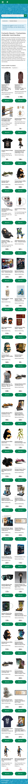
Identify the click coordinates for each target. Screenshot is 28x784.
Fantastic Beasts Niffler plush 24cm (6, 442)
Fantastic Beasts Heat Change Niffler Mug (6, 585)
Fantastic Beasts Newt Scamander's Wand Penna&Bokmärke (6, 120)
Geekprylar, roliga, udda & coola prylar (14, 8)
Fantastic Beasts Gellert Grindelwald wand (20, 384)
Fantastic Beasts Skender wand (5, 182)
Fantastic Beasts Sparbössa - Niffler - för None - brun (7, 242)
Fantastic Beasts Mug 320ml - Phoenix (20, 328)
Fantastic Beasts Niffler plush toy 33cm (20, 182)
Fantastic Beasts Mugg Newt (20, 209)
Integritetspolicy (4, 782)
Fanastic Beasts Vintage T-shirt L (7, 151)
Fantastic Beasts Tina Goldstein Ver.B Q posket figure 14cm (20, 585)
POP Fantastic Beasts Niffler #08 (6, 328)
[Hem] (7, 2)
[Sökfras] (12, 15)
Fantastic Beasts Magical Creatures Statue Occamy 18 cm (20, 643)
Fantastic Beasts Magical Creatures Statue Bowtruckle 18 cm (21, 614)
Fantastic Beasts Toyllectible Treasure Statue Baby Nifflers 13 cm (20, 730)
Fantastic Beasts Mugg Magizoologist (20, 119)
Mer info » (7, 100)
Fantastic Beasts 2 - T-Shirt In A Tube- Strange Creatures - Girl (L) (7, 385)
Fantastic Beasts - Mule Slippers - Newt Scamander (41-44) (20, 300)
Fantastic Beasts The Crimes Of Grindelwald (6, 557)
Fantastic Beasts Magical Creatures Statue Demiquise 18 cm (7, 499)
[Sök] (25, 15)
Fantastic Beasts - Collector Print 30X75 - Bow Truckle (20, 701)
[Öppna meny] (2, 2)
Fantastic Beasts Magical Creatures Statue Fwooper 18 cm (20, 672)
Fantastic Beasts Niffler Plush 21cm (6, 643)
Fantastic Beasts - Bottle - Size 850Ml (7, 299)
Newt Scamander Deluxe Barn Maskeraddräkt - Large (7, 760)
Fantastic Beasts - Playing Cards (19, 355)
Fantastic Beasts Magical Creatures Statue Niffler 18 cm (19, 414)
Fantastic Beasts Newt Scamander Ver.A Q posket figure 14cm (20, 151)
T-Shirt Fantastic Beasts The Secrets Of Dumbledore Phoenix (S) (7, 730)
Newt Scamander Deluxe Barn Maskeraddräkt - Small (20, 760)
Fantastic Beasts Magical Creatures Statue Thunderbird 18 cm (20, 499)
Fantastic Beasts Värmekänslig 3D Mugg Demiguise (6, 210)
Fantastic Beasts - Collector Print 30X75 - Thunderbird (20, 529)
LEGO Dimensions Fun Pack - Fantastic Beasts (20, 241)
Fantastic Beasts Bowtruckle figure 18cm (20, 442)
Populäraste (15, 67)
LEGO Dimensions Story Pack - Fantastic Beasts (7, 271)
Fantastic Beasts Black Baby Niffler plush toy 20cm (6, 470)
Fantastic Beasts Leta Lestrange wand (6, 671)
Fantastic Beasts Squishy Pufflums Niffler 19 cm (7, 356)
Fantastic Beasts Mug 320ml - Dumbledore (6, 614)
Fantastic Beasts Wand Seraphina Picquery (20, 470)
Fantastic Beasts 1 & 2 (20, 556)
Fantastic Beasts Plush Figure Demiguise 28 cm (7, 700)
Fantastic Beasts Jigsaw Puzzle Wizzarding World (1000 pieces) (7, 529)
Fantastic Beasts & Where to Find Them (19, 271)
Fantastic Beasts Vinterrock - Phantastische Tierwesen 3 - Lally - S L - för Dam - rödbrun (20, 87)
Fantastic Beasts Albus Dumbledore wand (6, 413)
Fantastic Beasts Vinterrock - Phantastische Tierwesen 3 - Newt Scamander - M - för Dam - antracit (6, 87)
